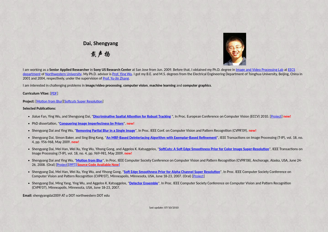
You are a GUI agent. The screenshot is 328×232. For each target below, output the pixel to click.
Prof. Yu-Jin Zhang (116, 78)
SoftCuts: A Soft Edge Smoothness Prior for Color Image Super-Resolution (214, 149)
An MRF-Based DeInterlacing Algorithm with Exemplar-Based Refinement (161, 137)
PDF (54, 93)
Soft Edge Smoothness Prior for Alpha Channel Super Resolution (172, 172)
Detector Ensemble (143, 183)
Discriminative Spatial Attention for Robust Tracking (132, 116)
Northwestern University (63, 74)
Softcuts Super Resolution (83, 101)
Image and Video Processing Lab (259, 69)
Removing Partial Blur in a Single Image (105, 130)
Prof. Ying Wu (122, 74)
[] (98, 164)
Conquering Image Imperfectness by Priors (92, 123)
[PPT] (72, 164)
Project (276, 116)
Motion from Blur (49, 101)
